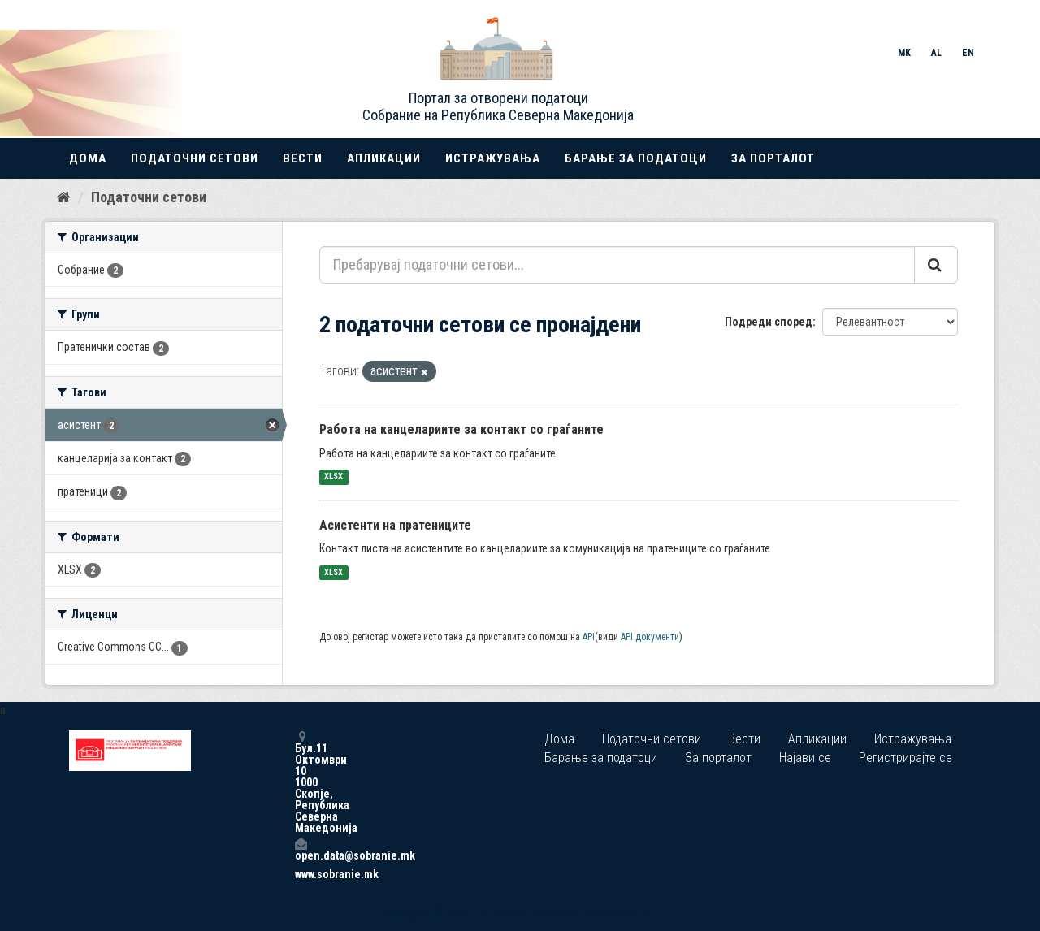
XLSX (333, 477)
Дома (87, 158)
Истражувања (492, 158)
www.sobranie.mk (300, 874)
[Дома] (64, 197)
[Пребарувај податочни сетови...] (617, 265)
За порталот (773, 158)
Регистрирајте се (905, 757)
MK (904, 52)
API (589, 637)
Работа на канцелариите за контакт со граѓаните (461, 429)
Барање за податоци (636, 158)
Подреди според (768, 321)
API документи (650, 637)
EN (968, 52)
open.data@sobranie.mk (300, 849)
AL (936, 52)
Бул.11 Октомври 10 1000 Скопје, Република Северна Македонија (300, 782)
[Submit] (936, 265)
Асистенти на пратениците (395, 525)
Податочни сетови (194, 158)
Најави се (805, 757)
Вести (303, 158)
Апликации (384, 158)
